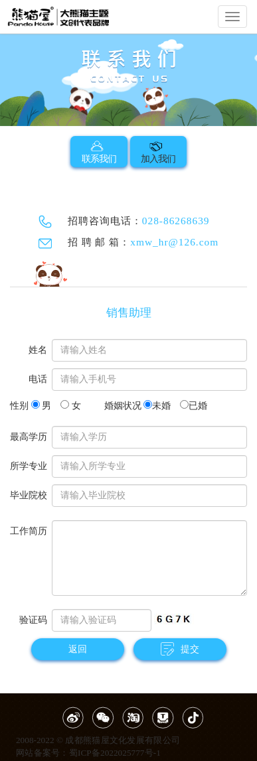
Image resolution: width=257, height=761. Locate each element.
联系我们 (99, 151)
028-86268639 (176, 220)
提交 (180, 649)
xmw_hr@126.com (174, 241)
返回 (77, 649)
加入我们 (158, 151)
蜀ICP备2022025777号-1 (115, 752)
